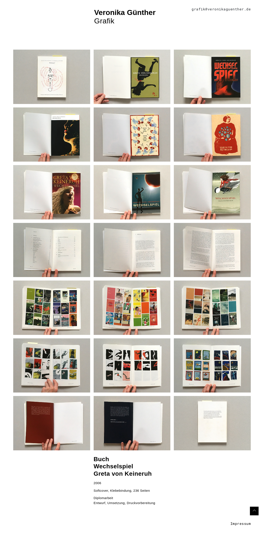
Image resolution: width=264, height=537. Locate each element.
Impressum (240, 523)
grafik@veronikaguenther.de (221, 9)
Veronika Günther (124, 12)
